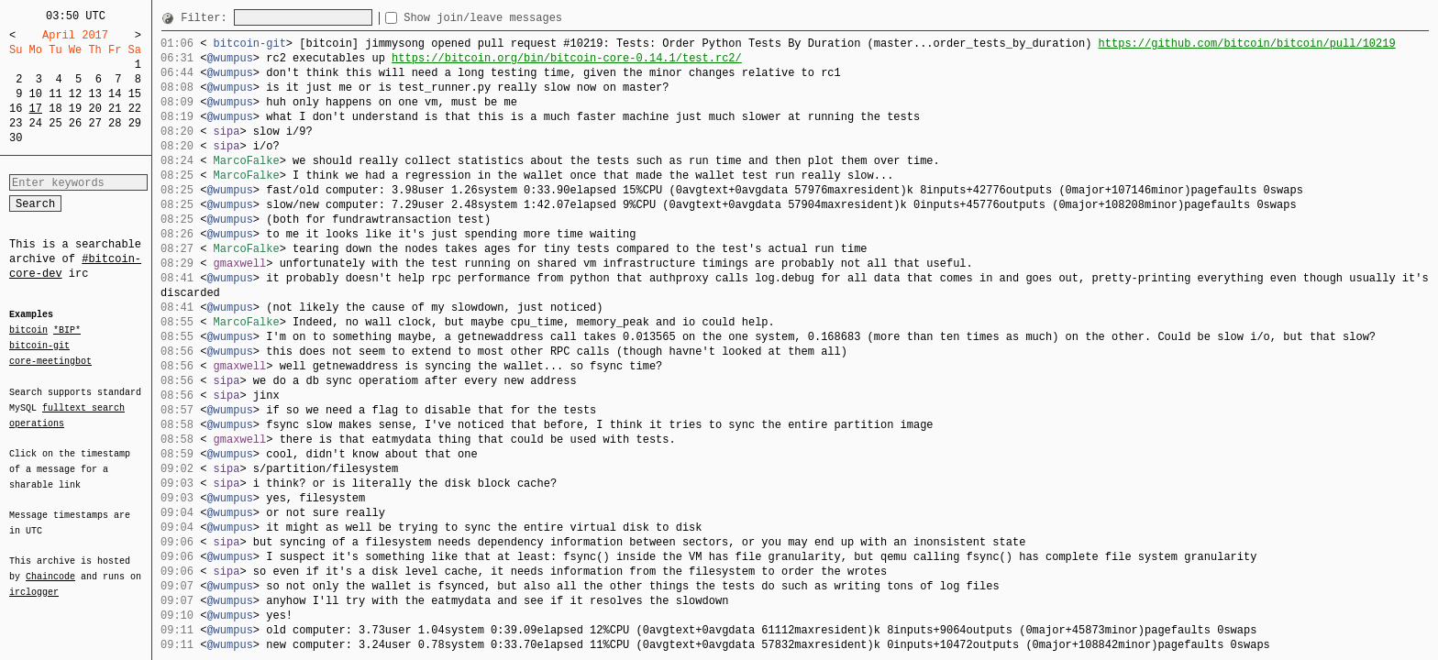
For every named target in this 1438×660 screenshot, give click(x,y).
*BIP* (67, 330)
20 (94, 108)
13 (94, 94)
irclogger (34, 580)
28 (114, 123)
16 (15, 108)
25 (55, 123)
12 (75, 94)
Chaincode (50, 565)
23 (15, 123)
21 (114, 108)
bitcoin (28, 330)
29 (134, 123)
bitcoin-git (39, 345)
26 (75, 123)
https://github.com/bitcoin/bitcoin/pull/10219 (1246, 43)
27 (94, 123)
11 (55, 94)
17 (35, 108)
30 (15, 138)
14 (114, 94)
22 (134, 108)
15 (134, 94)
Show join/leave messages (516, 18)
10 (35, 94)
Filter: (207, 18)
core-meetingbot (50, 360)
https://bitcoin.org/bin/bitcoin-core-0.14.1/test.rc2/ (567, 58)
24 (35, 123)
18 (55, 108)
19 (75, 108)
